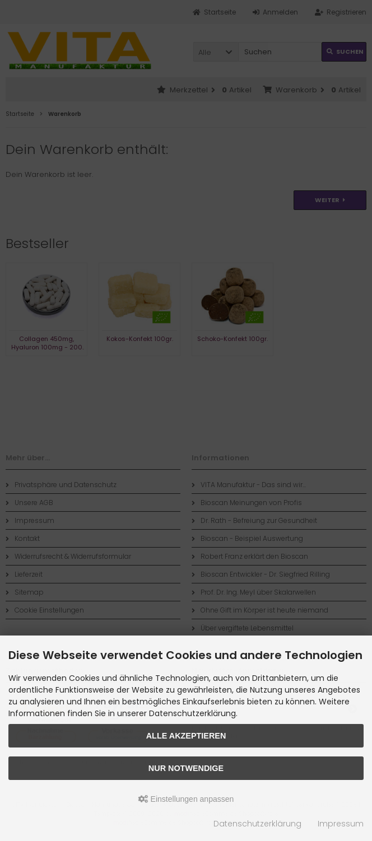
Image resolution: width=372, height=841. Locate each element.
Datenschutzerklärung (257, 823)
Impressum (341, 823)
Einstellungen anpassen (186, 799)
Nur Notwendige (186, 768)
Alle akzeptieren (186, 735)
